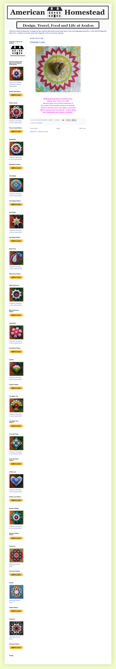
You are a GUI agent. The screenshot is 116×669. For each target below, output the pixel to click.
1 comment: (57, 120)
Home (58, 128)
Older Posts (82, 128)
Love (36, 122)
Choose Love (37, 42)
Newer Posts (33, 128)
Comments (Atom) (42, 131)
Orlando (40, 122)
